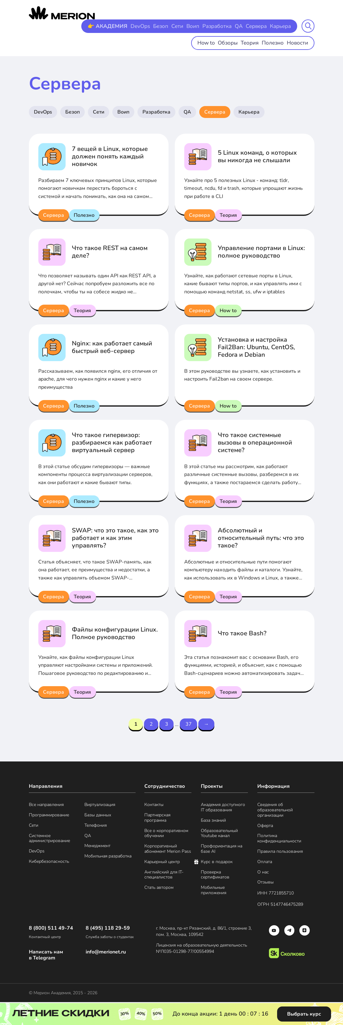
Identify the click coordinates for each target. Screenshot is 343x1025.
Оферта (265, 826)
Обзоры (232, 42)
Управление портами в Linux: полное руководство (261, 252)
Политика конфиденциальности (279, 839)
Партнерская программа (157, 818)
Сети (182, 26)
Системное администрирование (49, 839)
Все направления (46, 806)
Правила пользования (280, 852)
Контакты (153, 806)
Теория (253, 42)
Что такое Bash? (242, 633)
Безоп (166, 26)
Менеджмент (97, 847)
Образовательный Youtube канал (219, 834)
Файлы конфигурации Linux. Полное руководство (115, 633)
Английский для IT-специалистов (164, 875)
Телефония (95, 826)
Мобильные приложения (213, 891)
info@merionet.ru (106, 953)
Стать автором (159, 888)
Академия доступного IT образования (223, 808)
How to (211, 42)
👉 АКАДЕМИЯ (116, 26)
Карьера (281, 26)
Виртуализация (99, 806)
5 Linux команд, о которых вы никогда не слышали (257, 156)
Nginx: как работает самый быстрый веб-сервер (112, 347)
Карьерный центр (162, 862)
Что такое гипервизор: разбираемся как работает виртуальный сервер (112, 442)
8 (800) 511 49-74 (51, 929)
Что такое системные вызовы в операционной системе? (255, 442)
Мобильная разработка (107, 857)
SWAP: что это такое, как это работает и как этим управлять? (115, 538)
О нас (263, 873)
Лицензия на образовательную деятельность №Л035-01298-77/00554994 (203, 949)
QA (240, 26)
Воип (197, 26)
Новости (298, 42)
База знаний (213, 821)
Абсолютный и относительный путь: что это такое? (261, 538)
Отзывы (265, 883)
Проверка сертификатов (215, 875)
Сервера (257, 26)
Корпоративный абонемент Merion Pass (167, 850)
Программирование (49, 816)
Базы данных (97, 816)
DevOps (147, 26)
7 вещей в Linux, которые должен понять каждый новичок (110, 156)
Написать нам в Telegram (46, 956)
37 (190, 724)
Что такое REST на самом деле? (109, 252)
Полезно (275, 42)
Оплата (264, 862)
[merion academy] (62, 12)
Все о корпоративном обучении (166, 834)
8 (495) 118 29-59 (108, 929)
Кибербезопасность (49, 862)
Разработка (219, 26)
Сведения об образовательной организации (275, 811)
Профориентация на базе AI (221, 850)
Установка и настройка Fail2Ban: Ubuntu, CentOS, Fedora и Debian (256, 347)
